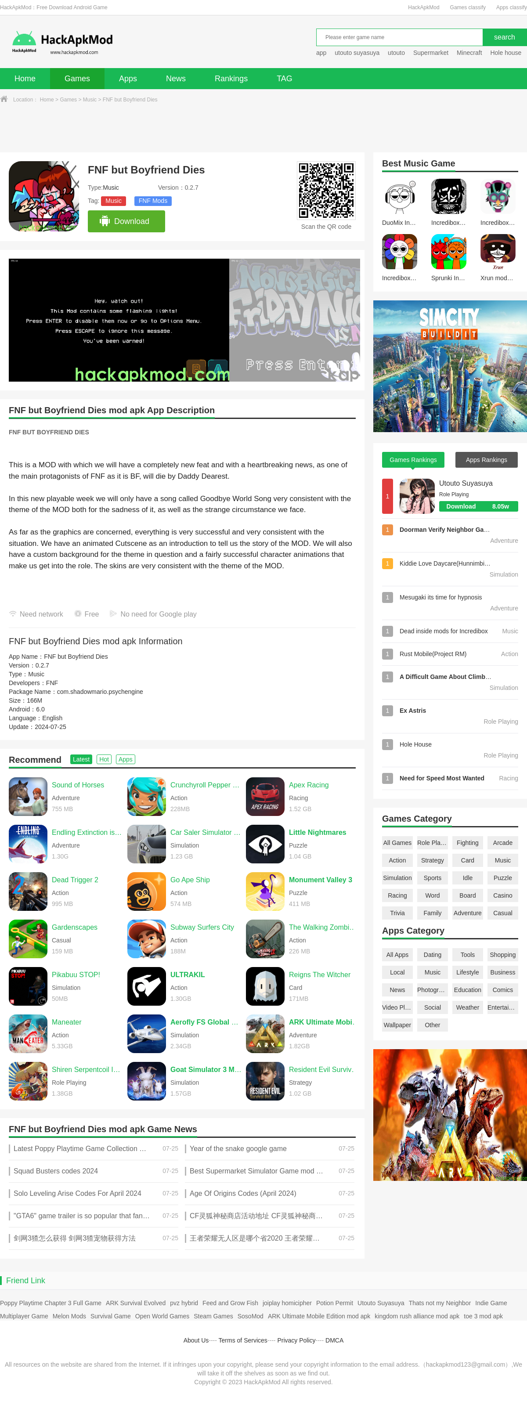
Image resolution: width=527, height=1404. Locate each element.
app (321, 52)
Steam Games (213, 1316)
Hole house (506, 52)
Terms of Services (243, 1340)
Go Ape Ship (190, 880)
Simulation (397, 877)
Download (124, 221)
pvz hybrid (184, 1303)
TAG (284, 78)
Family (432, 913)
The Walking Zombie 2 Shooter (324, 927)
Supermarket (430, 52)
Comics (503, 989)
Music (90, 100)
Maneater (67, 1022)
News (176, 78)
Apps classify (511, 7)
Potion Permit (334, 1303)
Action (397, 860)
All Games (397, 842)
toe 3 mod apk (483, 1316)
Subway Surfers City (202, 927)
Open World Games (162, 1316)
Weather (468, 1007)
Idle (468, 877)
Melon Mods (69, 1316)
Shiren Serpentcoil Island (87, 1069)
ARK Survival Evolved (136, 1303)
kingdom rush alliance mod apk (417, 1316)
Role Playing (432, 842)
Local (397, 972)
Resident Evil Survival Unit (324, 1069)
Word (432, 895)
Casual (503, 913)
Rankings (231, 78)
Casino (503, 895)
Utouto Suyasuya (466, 483)
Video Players (397, 1007)
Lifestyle (467, 972)
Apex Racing (309, 785)
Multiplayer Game (24, 1316)
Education (467, 989)
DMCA (334, 1340)
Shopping (503, 954)
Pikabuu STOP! (76, 974)
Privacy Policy (296, 1340)
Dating (432, 954)
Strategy (432, 860)
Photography (432, 989)
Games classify (468, 7)
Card (467, 860)
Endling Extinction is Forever (87, 832)
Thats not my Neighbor (440, 1303)
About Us (196, 1340)
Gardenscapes (74, 927)
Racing (397, 895)
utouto (396, 52)
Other (432, 1025)
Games (77, 78)
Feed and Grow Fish (230, 1303)
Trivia (397, 913)
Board (467, 895)
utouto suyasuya (357, 52)
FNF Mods (153, 200)
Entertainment (502, 1007)
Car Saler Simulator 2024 (206, 832)
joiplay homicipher (287, 1303)
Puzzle (503, 877)
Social (432, 1007)
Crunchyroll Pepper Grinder (206, 785)
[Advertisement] (263, 128)
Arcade (503, 842)
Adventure (468, 913)
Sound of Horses (78, 785)
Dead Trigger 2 (75, 880)
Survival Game (110, 1316)
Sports (432, 877)
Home (25, 78)
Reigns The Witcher (319, 974)
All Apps (397, 954)
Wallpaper (397, 1025)
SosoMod (251, 1316)
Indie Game (491, 1303)
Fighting (468, 842)
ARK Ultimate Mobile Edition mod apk (319, 1316)
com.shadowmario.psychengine (100, 691)
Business (503, 972)
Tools (468, 954)
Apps (128, 78)
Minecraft (469, 52)
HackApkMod (423, 7)
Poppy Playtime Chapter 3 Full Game (50, 1303)
